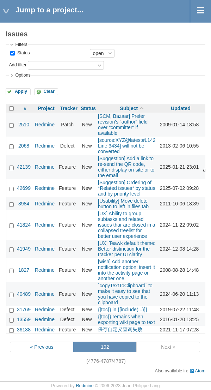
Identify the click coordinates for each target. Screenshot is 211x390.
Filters (21, 44)
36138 (24, 329)
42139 (24, 167)
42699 (24, 188)
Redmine (45, 124)
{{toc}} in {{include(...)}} (122, 309)
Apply (21, 91)
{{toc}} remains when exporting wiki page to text (126, 319)
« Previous (41, 347)
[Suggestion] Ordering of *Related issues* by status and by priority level (126, 188)
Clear (49, 91)
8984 (23, 203)
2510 (23, 124)
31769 (24, 309)
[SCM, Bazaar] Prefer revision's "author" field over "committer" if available (123, 124)
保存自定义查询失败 (120, 329)
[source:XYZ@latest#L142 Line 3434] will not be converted (127, 145)
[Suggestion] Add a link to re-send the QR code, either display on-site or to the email (126, 167)
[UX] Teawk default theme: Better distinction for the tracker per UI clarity (126, 248)
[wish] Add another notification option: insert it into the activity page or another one (126, 270)
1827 (23, 270)
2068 (23, 146)
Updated (181, 108)
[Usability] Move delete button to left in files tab (123, 203)
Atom (200, 370)
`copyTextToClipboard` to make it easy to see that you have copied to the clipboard (125, 294)
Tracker (68, 108)
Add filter (17, 64)
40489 (24, 294)
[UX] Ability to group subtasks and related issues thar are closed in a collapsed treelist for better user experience (126, 225)
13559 (24, 319)
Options (22, 75)
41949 (24, 249)
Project (46, 108)
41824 (24, 225)
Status (23, 52)
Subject (129, 108)
